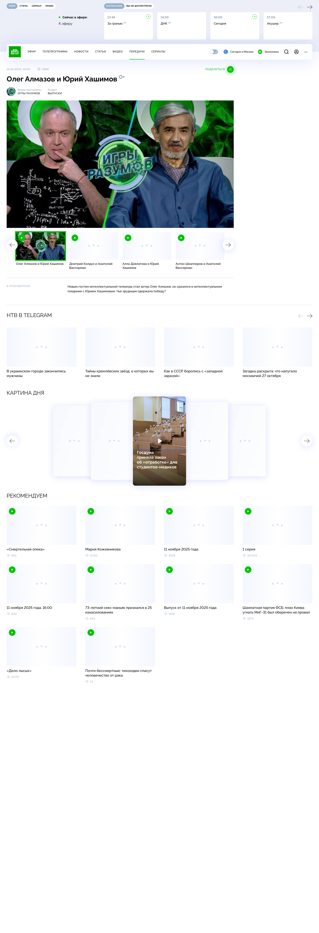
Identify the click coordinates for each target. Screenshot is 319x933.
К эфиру (65, 24)
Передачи (137, 51)
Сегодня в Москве (238, 52)
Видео (118, 51)
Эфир (31, 51)
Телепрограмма (55, 51)
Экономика (268, 52)
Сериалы (158, 51)
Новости (81, 51)
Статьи (100, 51)
